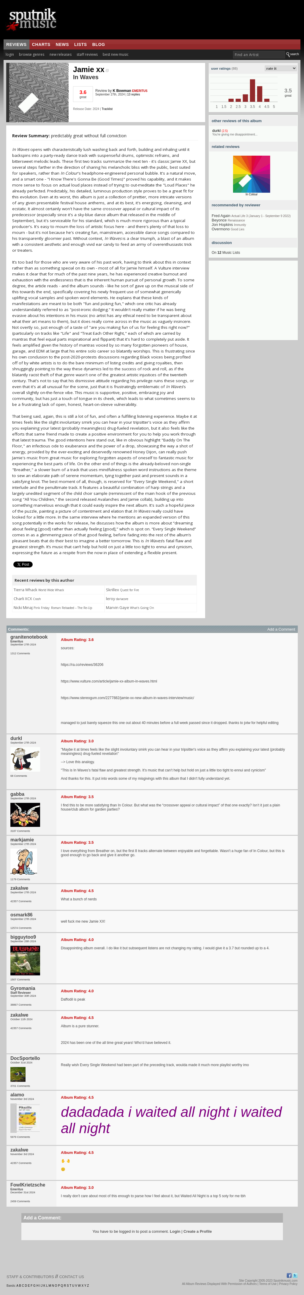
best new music (116, 54)
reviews (16, 44)
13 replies (133, 94)
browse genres (31, 54)
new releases (61, 54)
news (62, 44)
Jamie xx (91, 69)
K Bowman (122, 91)
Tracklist (107, 109)
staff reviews (87, 54)
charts (41, 44)
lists (80, 44)
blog (98, 44)
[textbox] (259, 54)
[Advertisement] (253, 303)
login (10, 54)
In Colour (252, 194)
